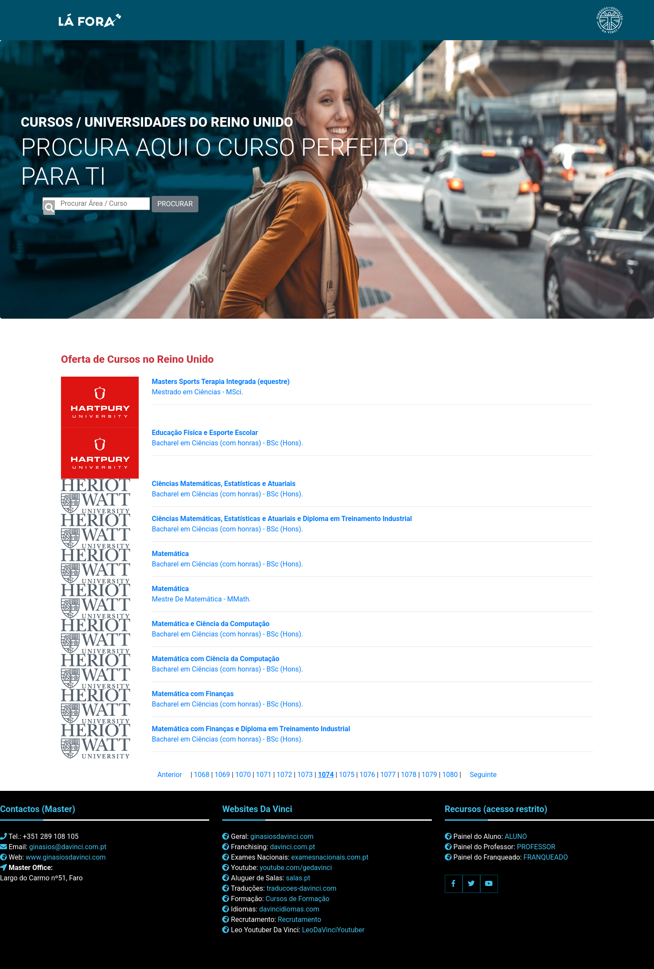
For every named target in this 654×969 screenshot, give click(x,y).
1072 (284, 775)
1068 (202, 775)
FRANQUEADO (545, 857)
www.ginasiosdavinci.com (65, 857)
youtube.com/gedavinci (296, 867)
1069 (222, 775)
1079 (429, 775)
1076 (367, 775)
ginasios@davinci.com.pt (67, 847)
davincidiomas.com (289, 909)
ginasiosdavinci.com (281, 836)
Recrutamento (299, 919)
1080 (450, 775)
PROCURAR (175, 204)
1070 (243, 775)
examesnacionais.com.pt (330, 857)
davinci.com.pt (292, 847)
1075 (346, 775)
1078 (408, 775)
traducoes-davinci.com (302, 888)
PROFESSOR (536, 847)
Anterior (169, 775)
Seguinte (483, 775)
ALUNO (515, 836)
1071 (263, 775)
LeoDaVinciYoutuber (333, 930)
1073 (305, 775)
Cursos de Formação (297, 899)
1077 (388, 775)
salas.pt (298, 878)
